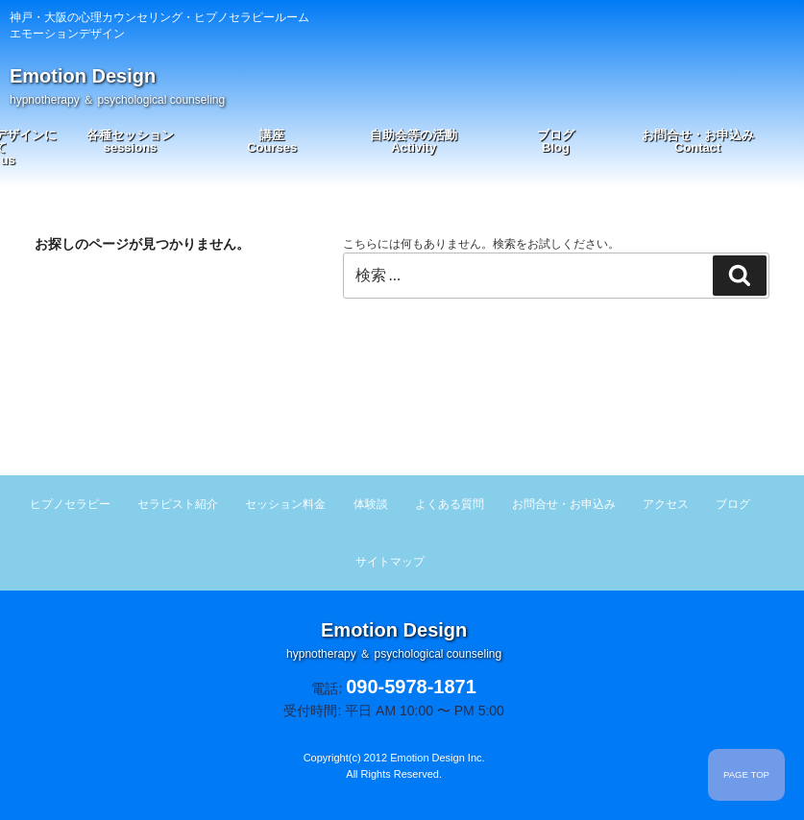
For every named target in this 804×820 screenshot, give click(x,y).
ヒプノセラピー (70, 504)
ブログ (555, 141)
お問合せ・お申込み (698, 141)
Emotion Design (117, 86)
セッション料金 (285, 504)
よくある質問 (449, 504)
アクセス (666, 504)
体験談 (370, 504)
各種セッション (130, 141)
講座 (272, 141)
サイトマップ (390, 561)
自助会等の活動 (413, 141)
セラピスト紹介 (177, 504)
